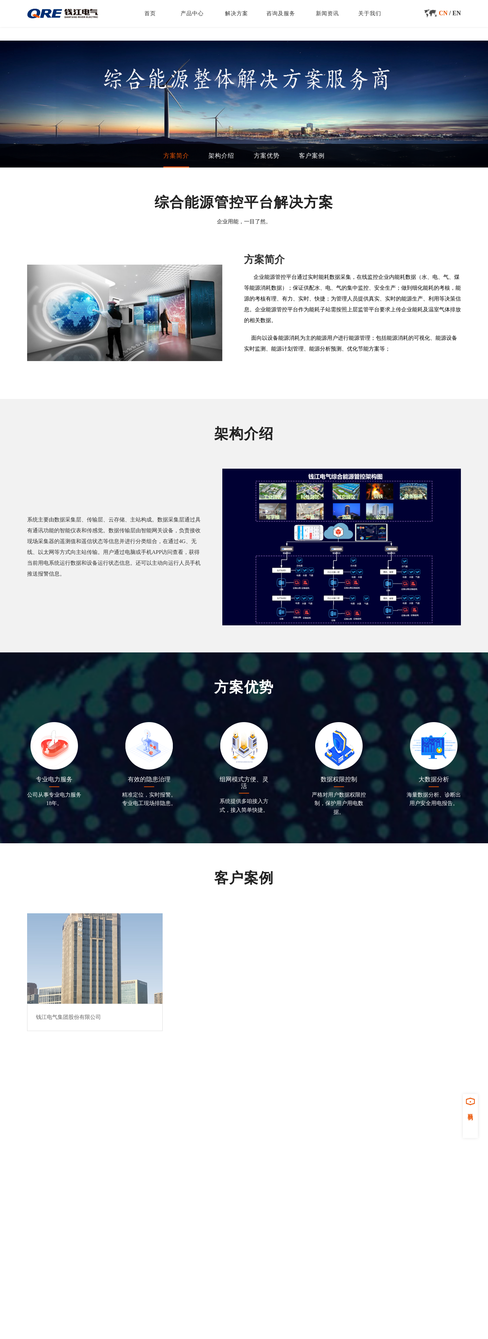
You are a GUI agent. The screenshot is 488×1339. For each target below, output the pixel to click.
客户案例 (312, 155)
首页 (150, 13)
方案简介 (176, 155)
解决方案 (236, 13)
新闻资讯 (327, 13)
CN (443, 13)
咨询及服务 (280, 13)
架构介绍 (221, 155)
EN (456, 13)
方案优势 (267, 155)
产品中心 (192, 13)
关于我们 (369, 13)
